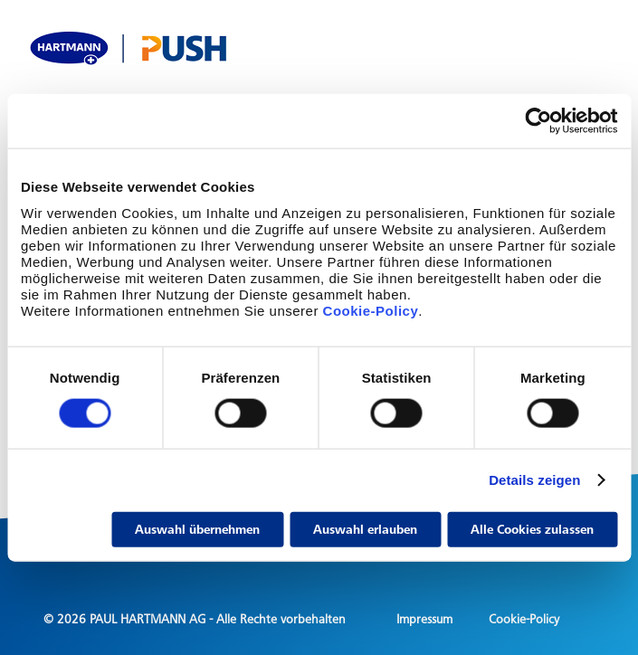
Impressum (424, 619)
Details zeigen (534, 480)
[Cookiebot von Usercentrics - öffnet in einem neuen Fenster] (538, 121)
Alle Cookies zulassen (532, 528)
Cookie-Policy (368, 310)
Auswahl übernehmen (197, 528)
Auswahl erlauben (365, 528)
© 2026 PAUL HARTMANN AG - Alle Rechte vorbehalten (194, 619)
